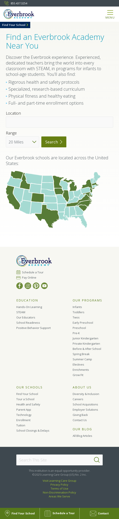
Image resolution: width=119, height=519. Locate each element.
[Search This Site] (59, 459)
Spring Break (81, 354)
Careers (78, 399)
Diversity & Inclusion (86, 394)
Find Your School (13, 25)
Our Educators (25, 317)
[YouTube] (44, 285)
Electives (78, 364)
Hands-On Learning (29, 307)
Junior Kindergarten (85, 338)
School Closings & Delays (32, 430)
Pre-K (76, 333)
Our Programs (87, 300)
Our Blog (82, 429)
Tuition (20, 425)
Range (11, 133)
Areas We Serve (59, 496)
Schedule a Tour (33, 272)
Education (27, 300)
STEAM (20, 312)
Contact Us (80, 420)
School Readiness (28, 322)
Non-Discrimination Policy (59, 492)
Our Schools (29, 387)
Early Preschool (83, 322)
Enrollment (23, 420)
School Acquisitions (85, 404)
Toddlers (78, 312)
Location (13, 113)
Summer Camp (82, 359)
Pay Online (29, 277)
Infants (77, 307)
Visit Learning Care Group (59, 481)
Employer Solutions (85, 409)
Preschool (79, 328)
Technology (24, 415)
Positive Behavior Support (33, 328)
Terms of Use (59, 488)
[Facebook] (19, 285)
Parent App (23, 409)
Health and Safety (28, 404)
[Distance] (22, 141)
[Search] (97, 460)
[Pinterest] (36, 285)
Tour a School (25, 399)
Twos (76, 317)
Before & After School (87, 349)
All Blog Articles (82, 435)
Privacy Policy (59, 485)
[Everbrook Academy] (21, 15)
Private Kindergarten (86, 343)
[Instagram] (28, 285)
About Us (82, 387)
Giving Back (80, 415)
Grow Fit (78, 375)
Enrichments (81, 369)
